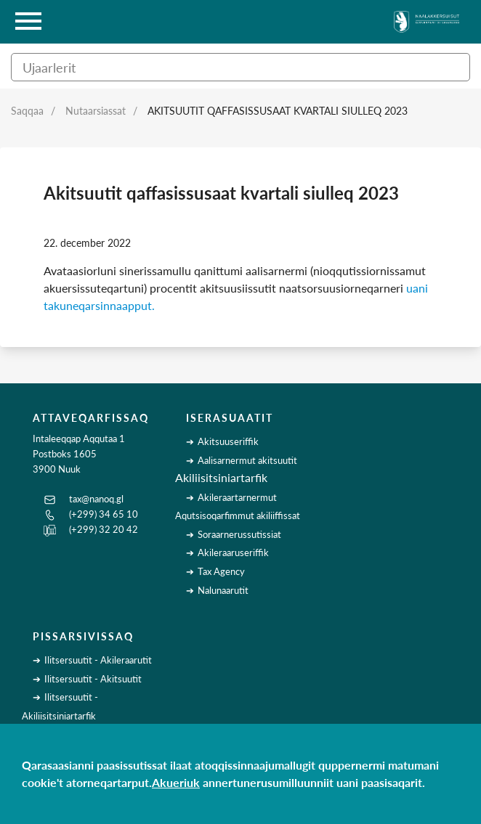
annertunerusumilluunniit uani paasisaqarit (312, 782)
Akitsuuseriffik (228, 441)
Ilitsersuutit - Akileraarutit (98, 660)
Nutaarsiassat (95, 111)
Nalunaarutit (223, 590)
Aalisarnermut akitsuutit (247, 460)
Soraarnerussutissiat (239, 534)
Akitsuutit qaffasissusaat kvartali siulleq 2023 (277, 111)
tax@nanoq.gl (96, 499)
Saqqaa (27, 111)
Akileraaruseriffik (233, 552)
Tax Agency (221, 571)
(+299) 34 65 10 (103, 514)
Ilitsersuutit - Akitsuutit (93, 679)
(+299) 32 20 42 (103, 529)
